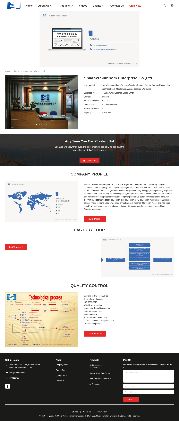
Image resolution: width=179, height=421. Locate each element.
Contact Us (60, 381)
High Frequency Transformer (100, 379)
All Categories (95, 384)
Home (7, 71)
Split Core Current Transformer (96, 366)
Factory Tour (60, 370)
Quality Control (61, 375)
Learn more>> (95, 219)
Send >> (131, 399)
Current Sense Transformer (100, 373)
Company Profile (62, 365)
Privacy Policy (102, 412)
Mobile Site (87, 412)
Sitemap (75, 412)
